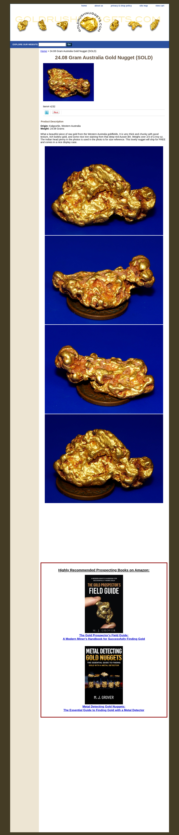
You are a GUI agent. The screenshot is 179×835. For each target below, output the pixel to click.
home (84, 6)
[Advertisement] (104, 532)
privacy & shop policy (121, 6)
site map (143, 6)
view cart (160, 6)
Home (44, 51)
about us (98, 6)
